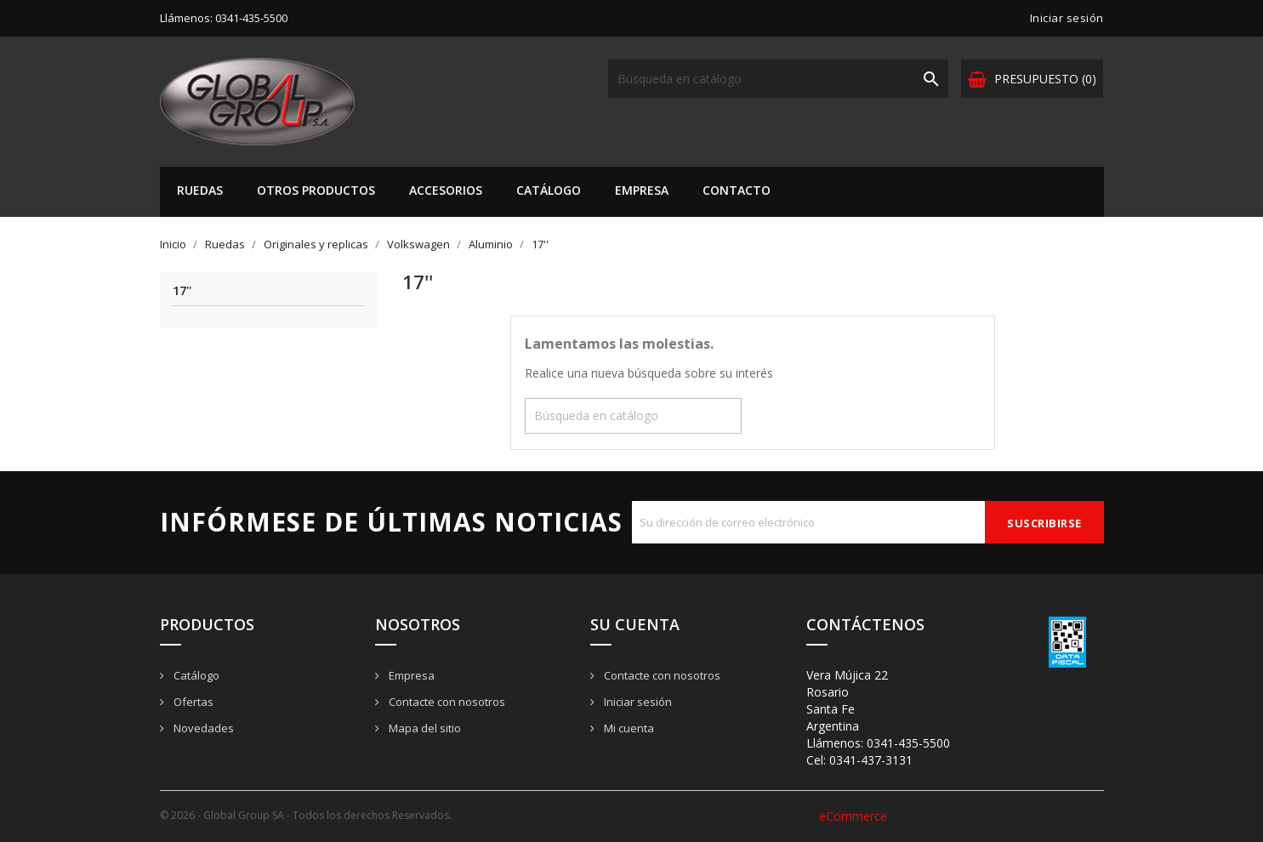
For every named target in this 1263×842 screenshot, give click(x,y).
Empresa (641, 190)
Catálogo (548, 190)
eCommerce (853, 816)
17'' (182, 291)
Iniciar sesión (636, 701)
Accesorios (445, 190)
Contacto (737, 190)
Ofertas (192, 701)
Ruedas (200, 190)
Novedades (202, 728)
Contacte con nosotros (445, 701)
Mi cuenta (627, 728)
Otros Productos (316, 190)
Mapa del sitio (423, 728)
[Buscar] (778, 79)
